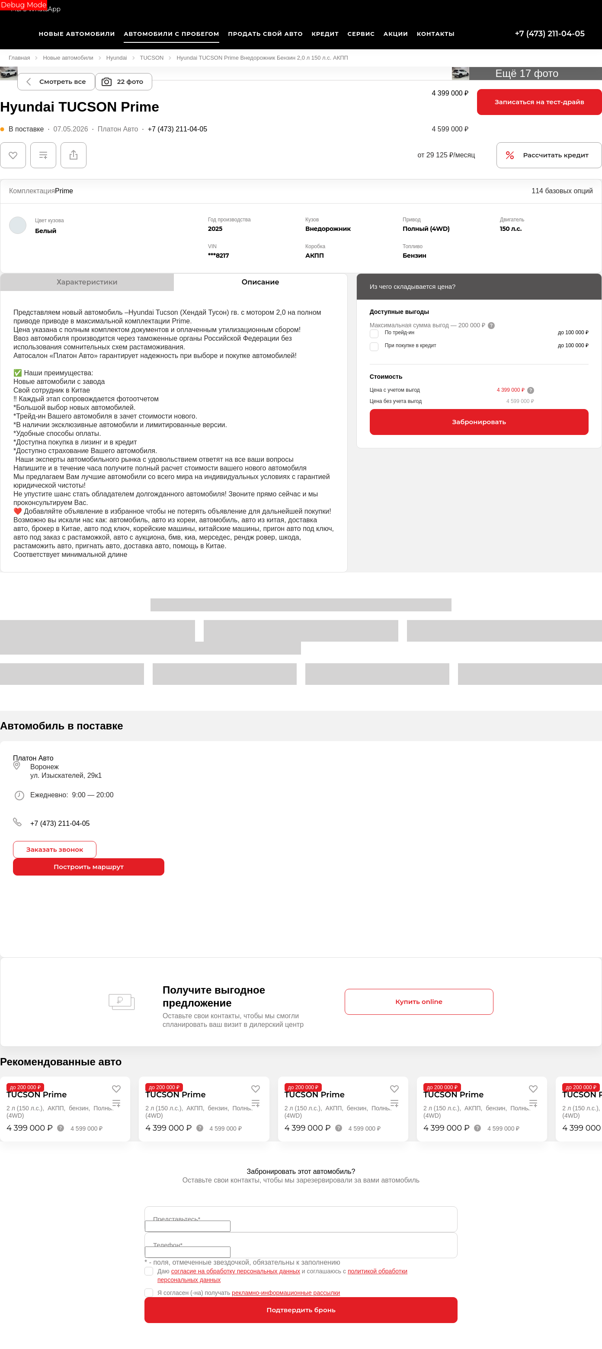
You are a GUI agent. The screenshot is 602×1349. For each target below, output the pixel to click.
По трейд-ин (400, 332)
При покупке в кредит (410, 345)
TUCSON (152, 57)
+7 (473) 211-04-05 (550, 33)
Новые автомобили (68, 57)
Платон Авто (118, 129)
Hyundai (116, 57)
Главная (19, 57)
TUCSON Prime (36, 1095)
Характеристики (87, 282)
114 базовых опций (562, 191)
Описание (260, 282)
